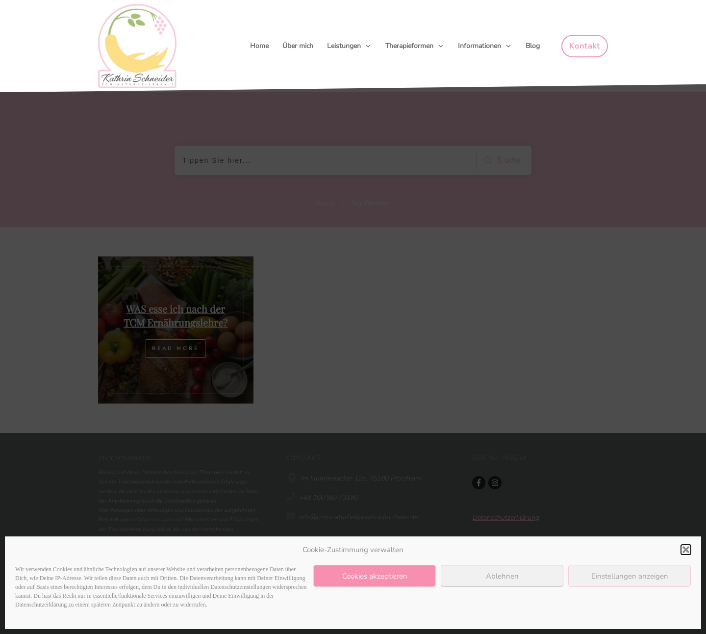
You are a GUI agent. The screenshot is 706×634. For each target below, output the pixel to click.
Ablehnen (502, 576)
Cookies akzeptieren (374, 576)
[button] (686, 550)
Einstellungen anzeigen (629, 576)
